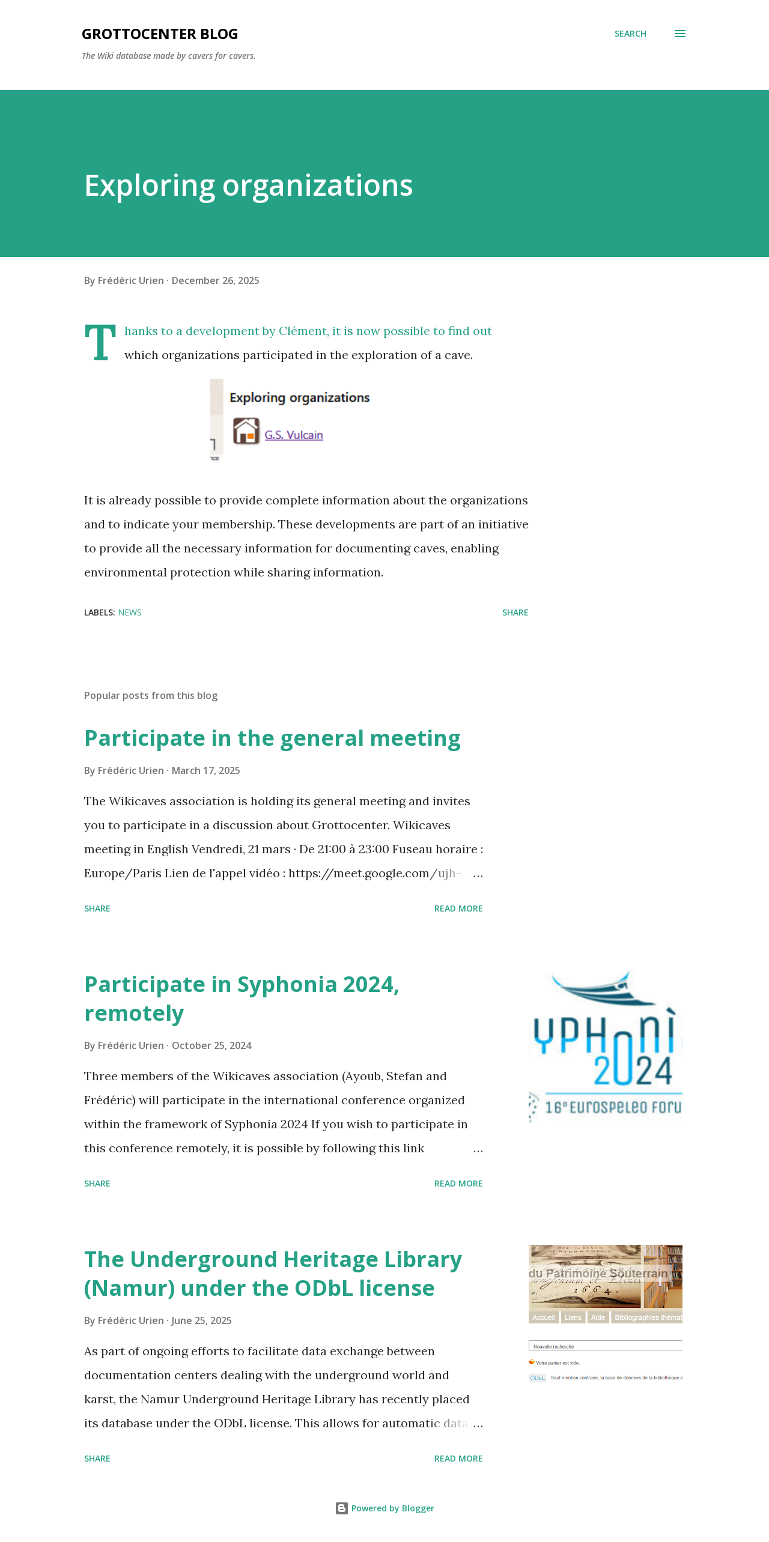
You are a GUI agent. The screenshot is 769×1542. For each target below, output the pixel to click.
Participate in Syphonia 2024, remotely (242, 998)
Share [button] (515, 612)
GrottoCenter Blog (160, 33)
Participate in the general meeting (272, 737)
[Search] (630, 33)
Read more (458, 908)
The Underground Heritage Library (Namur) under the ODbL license (273, 1273)
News (130, 612)
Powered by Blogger (384, 1508)
